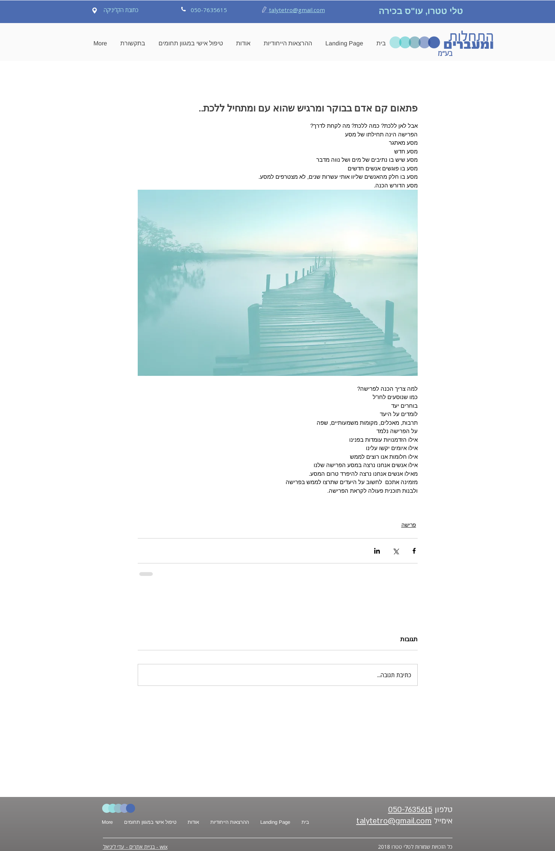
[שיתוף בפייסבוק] (414, 550)
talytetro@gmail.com (297, 10)
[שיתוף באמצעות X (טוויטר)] (395, 550)
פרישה (408, 525)
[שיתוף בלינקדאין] (377, 550)
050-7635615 (410, 810)
